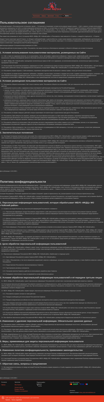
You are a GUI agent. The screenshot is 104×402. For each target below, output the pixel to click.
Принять (7, 399)
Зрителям (50, 16)
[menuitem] (36, 16)
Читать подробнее (17, 399)
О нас (57, 16)
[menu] (52, 16)
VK (39, 385)
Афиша (44, 16)
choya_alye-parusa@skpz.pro (87, 392)
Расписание (36, 16)
